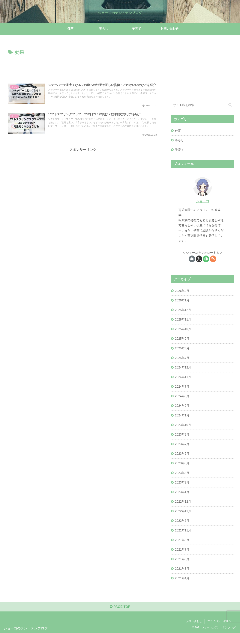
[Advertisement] (83, 66)
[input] (202, 105)
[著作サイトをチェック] (192, 259)
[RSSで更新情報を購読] (213, 259)
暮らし (179, 140)
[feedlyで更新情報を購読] (206, 259)
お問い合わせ (194, 621)
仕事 (178, 130)
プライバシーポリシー (220, 621)
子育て (179, 149)
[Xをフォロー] (199, 259)
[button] (230, 105)
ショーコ (202, 201)
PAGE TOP (120, 607)
